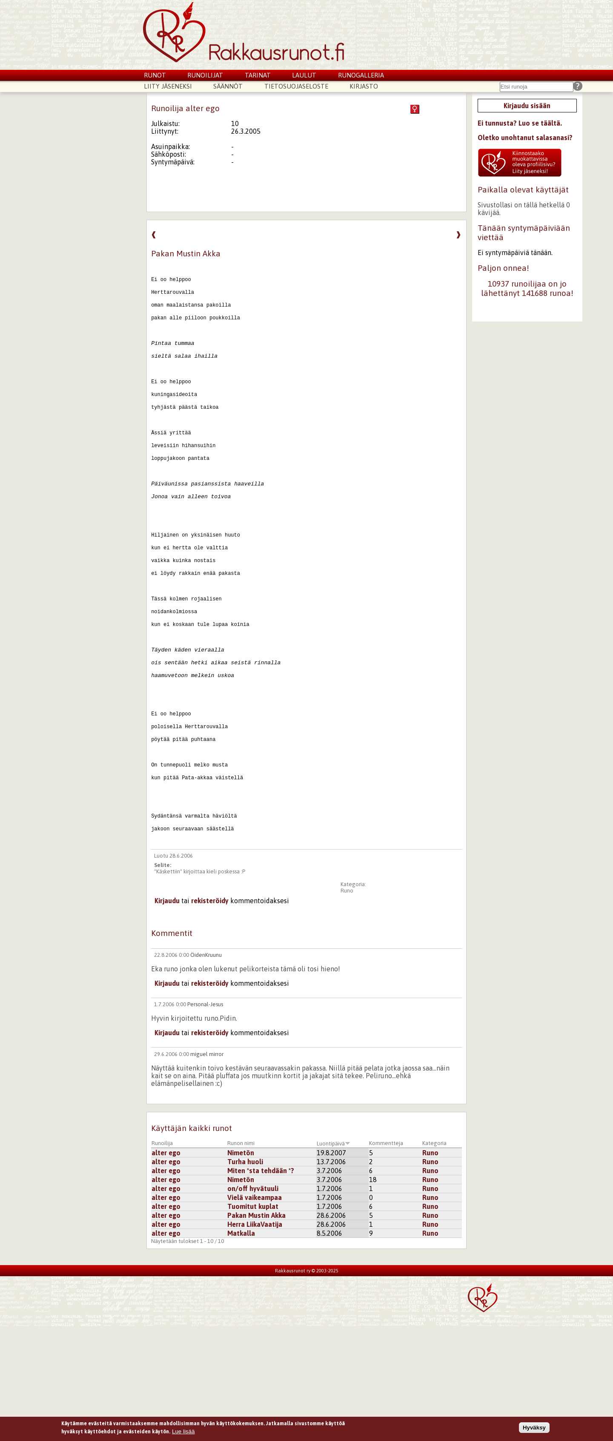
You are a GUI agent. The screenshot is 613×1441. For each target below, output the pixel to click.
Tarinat (258, 75)
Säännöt (228, 86)
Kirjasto (363, 86)
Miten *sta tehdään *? (260, 1285)
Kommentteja (386, 1258)
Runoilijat (205, 75)
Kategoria (434, 1258)
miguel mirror (206, 1169)
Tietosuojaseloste (296, 86)
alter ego (166, 1268)
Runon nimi (241, 1258)
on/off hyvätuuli (252, 1303)
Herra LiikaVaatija (254, 1339)
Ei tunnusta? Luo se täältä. (520, 123)
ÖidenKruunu (206, 1070)
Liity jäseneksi (168, 86)
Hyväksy (534, 1427)
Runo (347, 1005)
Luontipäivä (333, 1258)
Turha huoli (245, 1276)
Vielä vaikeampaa (254, 1312)
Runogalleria (361, 75)
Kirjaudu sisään (527, 105)
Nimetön (240, 1268)
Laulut (304, 75)
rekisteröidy (210, 1015)
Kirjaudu (167, 1015)
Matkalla (241, 1348)
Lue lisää (183, 1431)
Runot (155, 75)
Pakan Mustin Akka (256, 1330)
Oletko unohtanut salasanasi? (525, 137)
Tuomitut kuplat (252, 1321)
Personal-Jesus (205, 1119)
